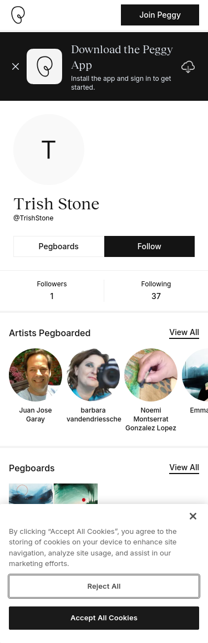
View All (184, 332)
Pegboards (59, 246)
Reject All (103, 586)
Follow (149, 246)
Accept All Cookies (104, 617)
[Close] (193, 516)
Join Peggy (160, 14)
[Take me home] (18, 15)
